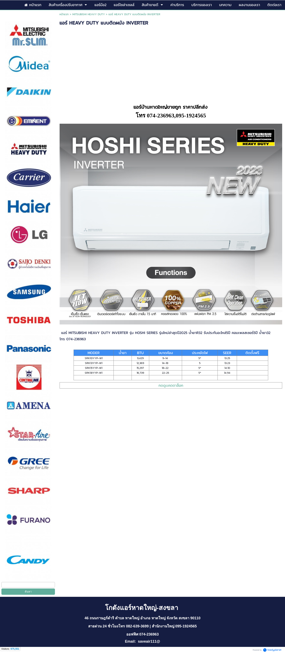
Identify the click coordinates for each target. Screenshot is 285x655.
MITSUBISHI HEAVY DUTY (88, 14)
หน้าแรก (64, 14)
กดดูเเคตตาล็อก (171, 385)
